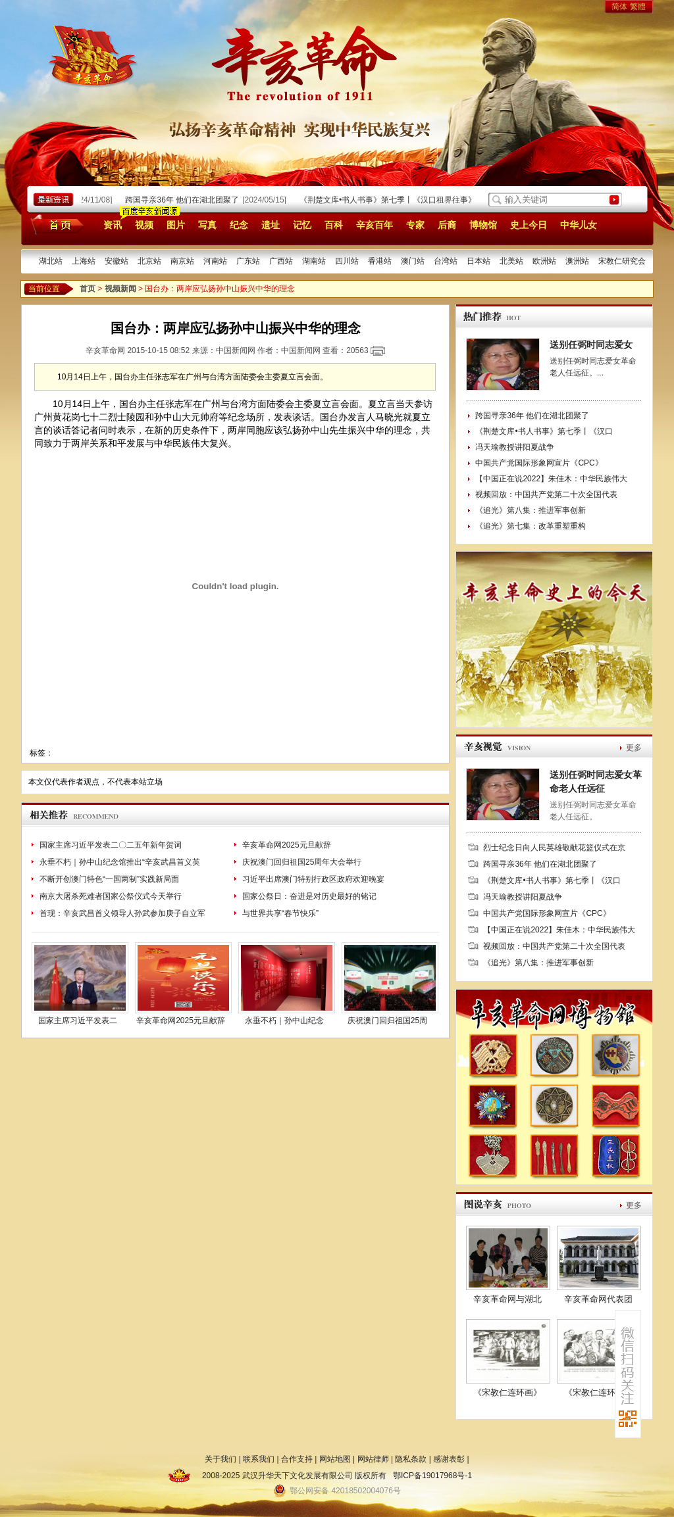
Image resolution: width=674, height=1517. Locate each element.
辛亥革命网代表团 (598, 1299)
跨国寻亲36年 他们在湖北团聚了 (185, 200)
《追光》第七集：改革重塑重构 (530, 526)
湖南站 (314, 261)
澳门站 (413, 261)
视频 (144, 225)
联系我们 (258, 1459)
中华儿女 (578, 225)
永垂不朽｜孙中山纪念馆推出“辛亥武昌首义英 (119, 862)
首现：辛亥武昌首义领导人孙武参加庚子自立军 (122, 913)
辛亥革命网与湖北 (507, 1299)
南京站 (182, 261)
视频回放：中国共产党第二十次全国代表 (546, 494)
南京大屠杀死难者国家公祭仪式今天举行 (110, 896)
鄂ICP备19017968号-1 (432, 1475)
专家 (415, 225)
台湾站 (445, 261)
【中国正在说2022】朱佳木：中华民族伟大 (551, 478)
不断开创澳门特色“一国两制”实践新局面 (109, 879)
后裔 (447, 225)
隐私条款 (411, 1459)
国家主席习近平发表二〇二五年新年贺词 (110, 845)
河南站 (215, 261)
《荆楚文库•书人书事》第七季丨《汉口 (543, 431)
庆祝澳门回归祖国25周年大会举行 (301, 862)
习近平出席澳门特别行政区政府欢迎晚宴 (313, 879)
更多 (634, 747)
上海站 (83, 261)
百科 (333, 225)
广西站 (281, 261)
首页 (55, 224)
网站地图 (335, 1459)
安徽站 (116, 261)
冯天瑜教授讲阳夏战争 (514, 447)
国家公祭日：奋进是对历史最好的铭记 (309, 896)
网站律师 (373, 1459)
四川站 (347, 261)
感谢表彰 (449, 1459)
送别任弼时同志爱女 (591, 344)
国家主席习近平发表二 (77, 1020)
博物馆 (483, 225)
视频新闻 (120, 288)
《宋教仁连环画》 (507, 1392)
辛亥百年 (374, 225)
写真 (207, 225)
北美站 (511, 261)
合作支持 (297, 1459)
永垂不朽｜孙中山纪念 (284, 1020)
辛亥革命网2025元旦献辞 (286, 845)
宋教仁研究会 (622, 261)
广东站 (248, 261)
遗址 (270, 225)
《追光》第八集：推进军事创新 (530, 510)
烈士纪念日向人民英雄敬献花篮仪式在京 (554, 847)
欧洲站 (544, 261)
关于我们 (220, 1459)
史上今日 (528, 225)
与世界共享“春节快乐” (280, 913)
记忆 (302, 225)
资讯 (112, 225)
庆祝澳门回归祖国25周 (387, 1020)
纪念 (239, 225)
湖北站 (51, 261)
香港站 (380, 261)
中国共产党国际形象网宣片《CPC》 (538, 463)
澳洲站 (577, 261)
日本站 (478, 261)
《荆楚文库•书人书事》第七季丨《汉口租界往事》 (390, 200)
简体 (619, 6)
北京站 (149, 261)
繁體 (638, 6)
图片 (176, 225)
